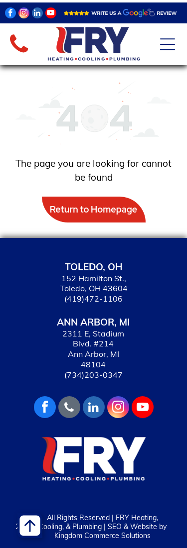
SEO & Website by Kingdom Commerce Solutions (110, 531)
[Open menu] (167, 44)
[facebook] (10, 14)
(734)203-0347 (93, 375)
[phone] (69, 408)
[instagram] (23, 14)
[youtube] (50, 14)
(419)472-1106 (93, 299)
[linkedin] (37, 14)
